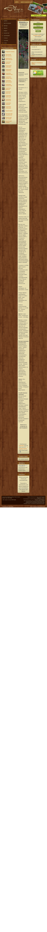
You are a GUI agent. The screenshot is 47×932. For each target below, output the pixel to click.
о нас (4, 43)
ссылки (4, 40)
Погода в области (38, 76)
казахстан (5, 33)
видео (4, 31)
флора (4, 26)
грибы (4, 21)
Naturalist (21, 445)
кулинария (5, 36)
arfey (11, 497)
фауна (4, 28)
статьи (4, 38)
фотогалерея (6, 23)
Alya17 (32, 55)
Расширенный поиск (41, 17)
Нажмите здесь (37, 35)
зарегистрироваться (26, 2)
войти (16, 2)
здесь (42, 40)
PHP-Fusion (14, 499)
